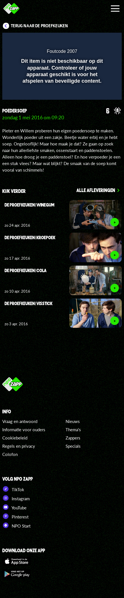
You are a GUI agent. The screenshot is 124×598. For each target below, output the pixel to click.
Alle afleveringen (95, 190)
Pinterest (15, 516)
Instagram (16, 498)
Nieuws (73, 421)
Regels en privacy (18, 446)
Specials (73, 446)
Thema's (73, 429)
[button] (102, 40)
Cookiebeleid (14, 437)
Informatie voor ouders (23, 429)
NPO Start (16, 525)
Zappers (73, 437)
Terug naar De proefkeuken (39, 25)
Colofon (10, 454)
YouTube (14, 507)
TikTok (13, 489)
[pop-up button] (91, 40)
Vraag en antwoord (19, 421)
